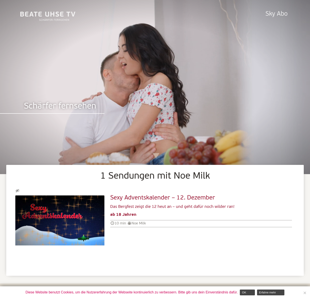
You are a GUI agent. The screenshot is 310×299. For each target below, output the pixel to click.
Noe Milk (139, 223)
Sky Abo (276, 14)
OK (244, 292)
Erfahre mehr (267, 292)
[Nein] (304, 293)
